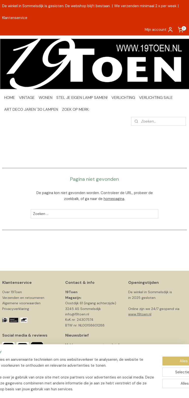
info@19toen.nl (77, 314)
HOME (9, 97)
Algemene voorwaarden (21, 303)
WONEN (45, 97)
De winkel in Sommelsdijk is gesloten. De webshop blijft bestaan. (56, 5)
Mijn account (159, 30)
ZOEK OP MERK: (75, 109)
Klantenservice (14, 17)
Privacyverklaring (15, 309)
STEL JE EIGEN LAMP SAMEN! (82, 97)
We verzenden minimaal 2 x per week (145, 5)
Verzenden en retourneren (23, 297)
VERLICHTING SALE (156, 97)
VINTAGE (27, 97)
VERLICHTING (123, 97)
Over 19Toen (12, 292)
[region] (62, 368)
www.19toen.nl (139, 314)
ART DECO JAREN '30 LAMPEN (31, 109)
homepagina (114, 198)
